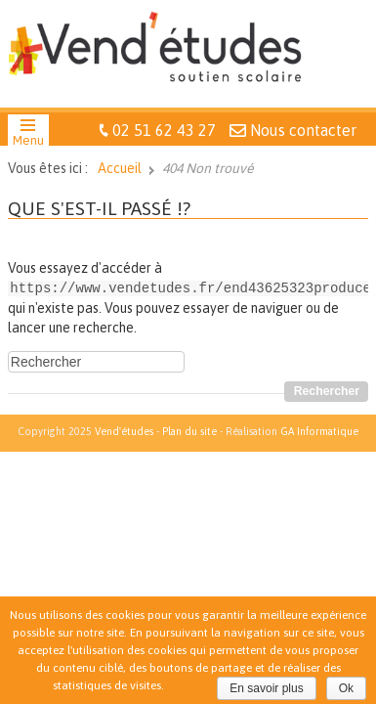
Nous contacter (303, 130)
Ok (346, 688)
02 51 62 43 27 (164, 130)
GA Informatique (319, 430)
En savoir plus (266, 688)
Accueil (120, 168)
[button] (28, 134)
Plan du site (189, 430)
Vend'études (124, 430)
